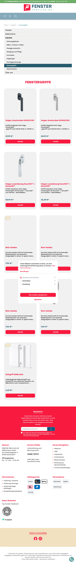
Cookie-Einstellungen (62, 468)
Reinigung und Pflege (14, 52)
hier (50, 557)
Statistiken (26, 281)
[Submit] (51, 429)
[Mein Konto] (10, 16)
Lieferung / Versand (11, 481)
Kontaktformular (33, 461)
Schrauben (10, 55)
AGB (43, 434)
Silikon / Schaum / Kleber (15, 45)
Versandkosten (43, 553)
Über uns (9, 73)
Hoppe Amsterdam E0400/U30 (20, 120)
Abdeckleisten (12, 69)
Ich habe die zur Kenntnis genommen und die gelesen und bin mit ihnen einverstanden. (39, 434)
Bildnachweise (59, 460)
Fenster (8, 30)
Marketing (26, 284)
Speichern (38, 299)
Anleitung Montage (11, 483)
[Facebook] (35, 538)
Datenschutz (59, 457)
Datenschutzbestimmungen (40, 432)
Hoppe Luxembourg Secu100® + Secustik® (20, 185)
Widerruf (57, 448)
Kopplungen (11, 59)
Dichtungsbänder (13, 41)
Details (20, 141)
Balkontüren (10, 34)
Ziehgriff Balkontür (14, 374)
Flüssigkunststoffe (13, 48)
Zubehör (8, 38)
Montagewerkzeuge (14, 62)
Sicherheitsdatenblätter (13, 491)
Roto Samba (11, 247)
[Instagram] (40, 538)
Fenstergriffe (11, 65)
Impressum (58, 454)
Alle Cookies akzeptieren (38, 295)
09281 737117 (33, 454)
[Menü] (4, 16)
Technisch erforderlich (30, 277)
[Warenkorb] (15, 16)
